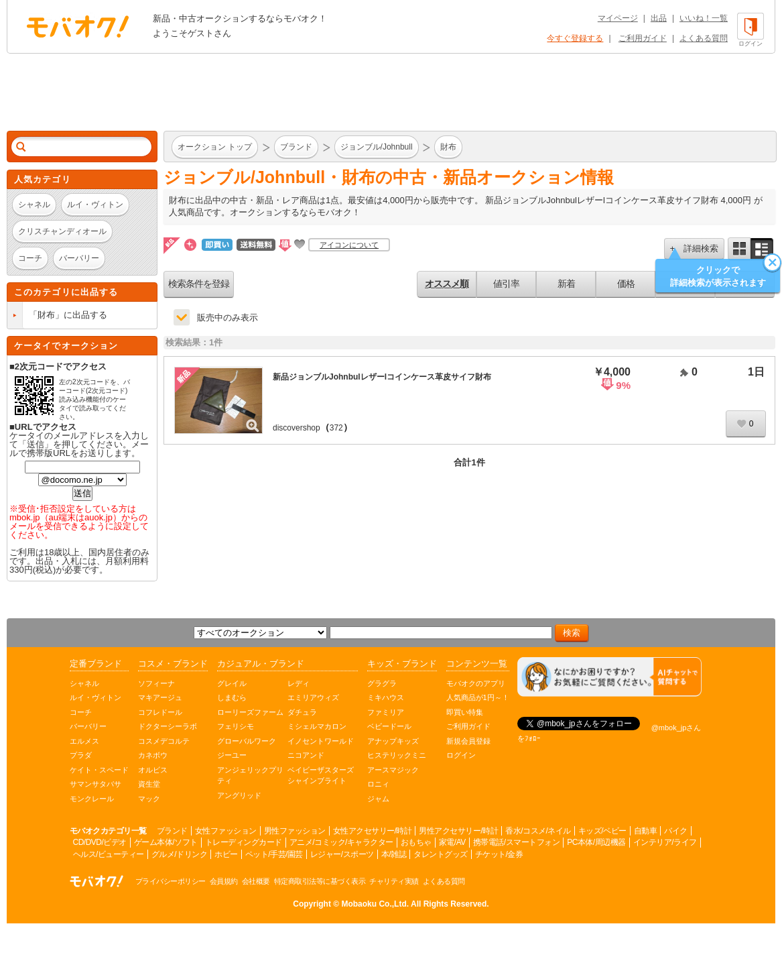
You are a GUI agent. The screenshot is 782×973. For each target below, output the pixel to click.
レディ (298, 683)
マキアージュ (160, 697)
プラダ (81, 755)
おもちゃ (416, 842)
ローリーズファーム (250, 712)
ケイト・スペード (99, 770)
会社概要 (256, 881)
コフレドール (160, 712)
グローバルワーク (246, 741)
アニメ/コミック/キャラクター (341, 842)
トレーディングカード (243, 842)
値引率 (506, 283)
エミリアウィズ (313, 697)
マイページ (618, 18)
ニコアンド (305, 755)
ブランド (172, 831)
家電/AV (452, 842)
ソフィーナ (156, 683)
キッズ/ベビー (602, 831)
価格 (626, 283)
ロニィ (378, 784)
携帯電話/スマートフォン (516, 842)
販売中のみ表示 (227, 317)
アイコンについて (349, 245)
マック (149, 799)
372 (336, 428)
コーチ (81, 712)
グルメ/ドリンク (179, 854)
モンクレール (92, 799)
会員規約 (224, 881)
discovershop (296, 428)
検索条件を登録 (198, 283)
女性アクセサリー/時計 (372, 831)
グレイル (232, 683)
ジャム (378, 799)
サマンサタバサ (95, 784)
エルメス (84, 741)
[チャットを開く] (609, 677)
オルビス (153, 770)
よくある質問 (703, 38)
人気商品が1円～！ (477, 697)
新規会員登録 (468, 741)
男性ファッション (295, 831)
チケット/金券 (499, 854)
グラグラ (382, 683)
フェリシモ (235, 726)
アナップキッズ (393, 741)
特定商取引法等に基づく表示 (320, 881)
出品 (659, 18)
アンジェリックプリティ (250, 775)
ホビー (226, 854)
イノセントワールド (320, 741)
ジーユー (232, 755)
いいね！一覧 (703, 18)
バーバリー (88, 726)
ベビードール (389, 726)
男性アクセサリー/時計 (458, 831)
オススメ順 (446, 283)
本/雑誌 (393, 854)
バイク (676, 831)
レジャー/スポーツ (342, 854)
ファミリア (385, 712)
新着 (566, 283)
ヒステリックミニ (396, 755)
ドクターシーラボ (167, 726)
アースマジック (393, 770)
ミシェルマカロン (316, 726)
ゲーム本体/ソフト (166, 842)
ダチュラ (302, 712)
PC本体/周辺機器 (596, 842)
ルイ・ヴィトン (95, 697)
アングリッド (239, 795)
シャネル (84, 683)
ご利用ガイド (642, 38)
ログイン (461, 755)
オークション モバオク (78, 26)
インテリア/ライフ (665, 842)
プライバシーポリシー (170, 881)
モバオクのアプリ (475, 683)
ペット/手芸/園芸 (274, 854)
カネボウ (153, 755)
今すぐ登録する (575, 38)
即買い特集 (464, 712)
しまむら (232, 697)
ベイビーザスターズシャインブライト (320, 775)
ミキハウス (385, 697)
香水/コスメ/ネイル (538, 831)
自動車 (645, 831)
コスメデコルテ (164, 741)
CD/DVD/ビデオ (100, 842)
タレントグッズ (440, 854)
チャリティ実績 (394, 881)
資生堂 (149, 784)
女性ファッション (226, 831)
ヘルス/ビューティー (108, 854)
